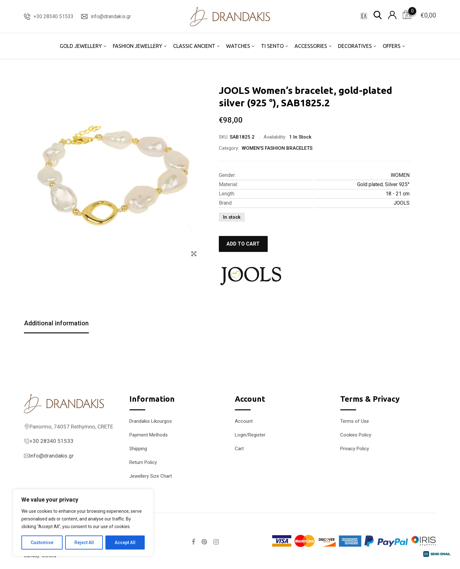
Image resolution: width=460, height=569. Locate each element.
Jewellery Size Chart (150, 476)
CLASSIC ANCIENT (194, 46)
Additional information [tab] (56, 323)
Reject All (84, 542)
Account (244, 421)
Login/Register (250, 435)
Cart (239, 448)
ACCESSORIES (311, 46)
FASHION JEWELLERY (137, 46)
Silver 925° (397, 184)
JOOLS (402, 203)
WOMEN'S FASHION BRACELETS (277, 148)
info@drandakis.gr (111, 16)
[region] (83, 522)
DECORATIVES (355, 46)
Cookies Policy (355, 435)
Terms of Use (354, 421)
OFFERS (392, 46)
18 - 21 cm (398, 194)
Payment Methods (148, 435)
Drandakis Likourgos (150, 421)
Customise (42, 542)
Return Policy (143, 462)
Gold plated (370, 184)
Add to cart (244, 244)
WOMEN (400, 175)
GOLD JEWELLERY (81, 46)
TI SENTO (272, 46)
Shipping (138, 448)
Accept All (125, 542)
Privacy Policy (354, 448)
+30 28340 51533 (53, 16)
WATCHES (238, 46)
